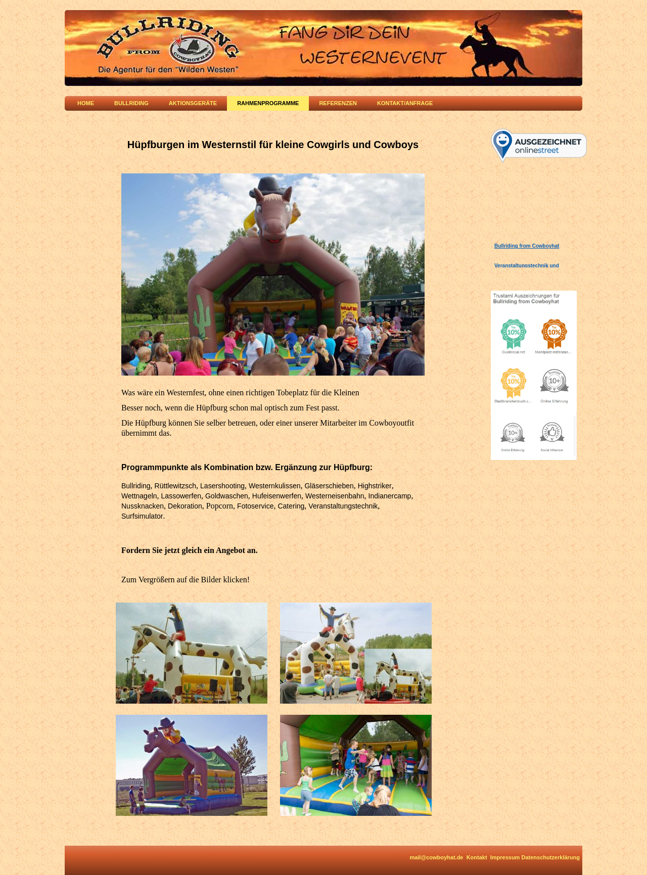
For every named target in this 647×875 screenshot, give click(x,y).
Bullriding (131, 103)
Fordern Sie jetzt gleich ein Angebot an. (189, 550)
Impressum (505, 857)
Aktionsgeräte (193, 103)
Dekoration (185, 506)
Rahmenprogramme (268, 103)
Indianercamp (389, 496)
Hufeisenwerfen (276, 496)
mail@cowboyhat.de (436, 857)
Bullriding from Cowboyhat (526, 246)
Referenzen (338, 103)
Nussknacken (142, 506)
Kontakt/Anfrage (405, 103)
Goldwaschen (226, 496)
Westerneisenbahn (334, 496)
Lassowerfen (181, 496)
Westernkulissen (274, 486)
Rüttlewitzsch (175, 486)
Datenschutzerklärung (550, 857)
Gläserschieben (328, 486)
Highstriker (375, 486)
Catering (291, 506)
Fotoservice (255, 506)
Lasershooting (222, 486)
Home (85, 103)
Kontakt (477, 857)
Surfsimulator (142, 516)
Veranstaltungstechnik (343, 506)
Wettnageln (139, 496)
